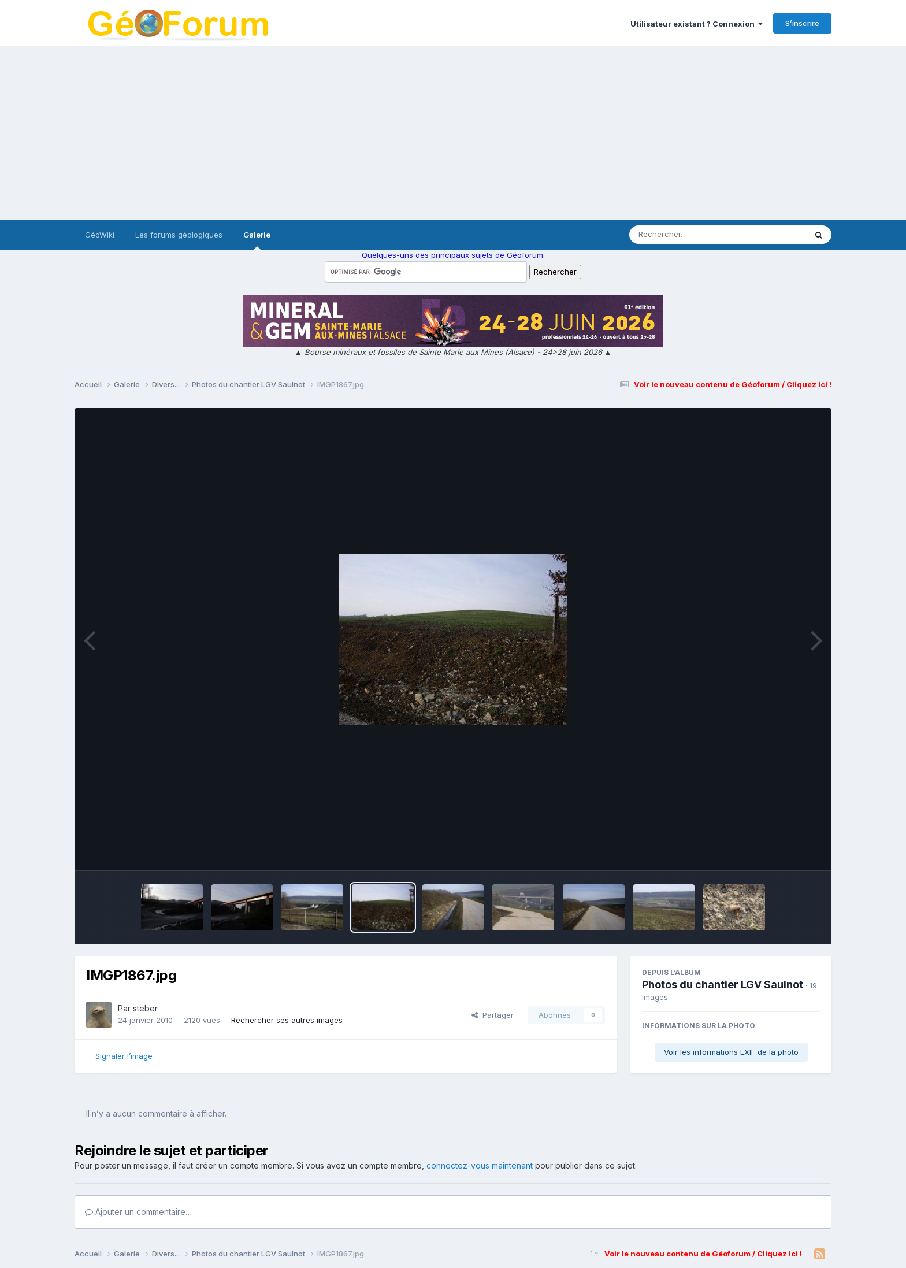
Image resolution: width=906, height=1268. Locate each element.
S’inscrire (802, 23)
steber (145, 1008)
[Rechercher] (684, 234)
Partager (492, 1014)
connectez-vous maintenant (479, 1165)
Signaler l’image (124, 1056)
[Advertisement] (453, 133)
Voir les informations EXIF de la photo (731, 1051)
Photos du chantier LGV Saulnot (722, 984)
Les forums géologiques (178, 234)
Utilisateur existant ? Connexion (696, 23)
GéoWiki (99, 234)
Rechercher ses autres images (287, 1020)
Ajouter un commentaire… (138, 1212)
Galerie (256, 240)
